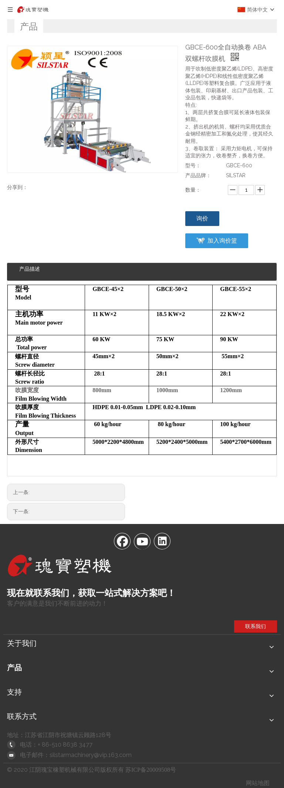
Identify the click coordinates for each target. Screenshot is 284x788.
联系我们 (255, 626)
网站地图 (258, 783)
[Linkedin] (162, 540)
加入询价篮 (222, 240)
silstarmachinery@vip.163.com (91, 754)
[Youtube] (142, 540)
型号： (193, 165)
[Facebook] (122, 540)
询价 (202, 218)
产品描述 (29, 269)
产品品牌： (198, 175)
